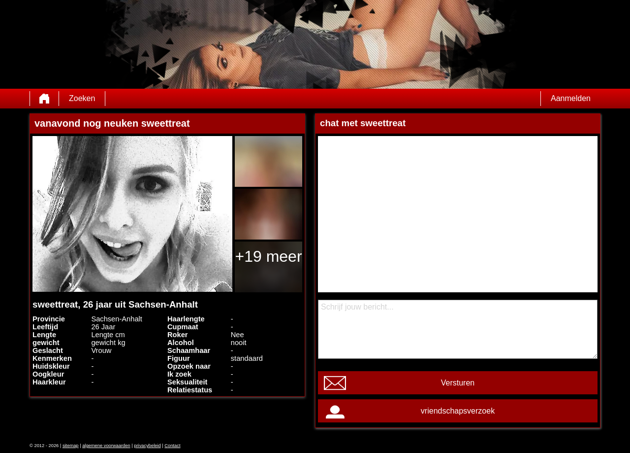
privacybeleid (147, 445)
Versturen (457, 383)
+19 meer (268, 256)
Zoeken (82, 98)
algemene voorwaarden (106, 445)
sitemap (71, 445)
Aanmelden (571, 98)
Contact (172, 445)
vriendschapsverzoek (458, 411)
